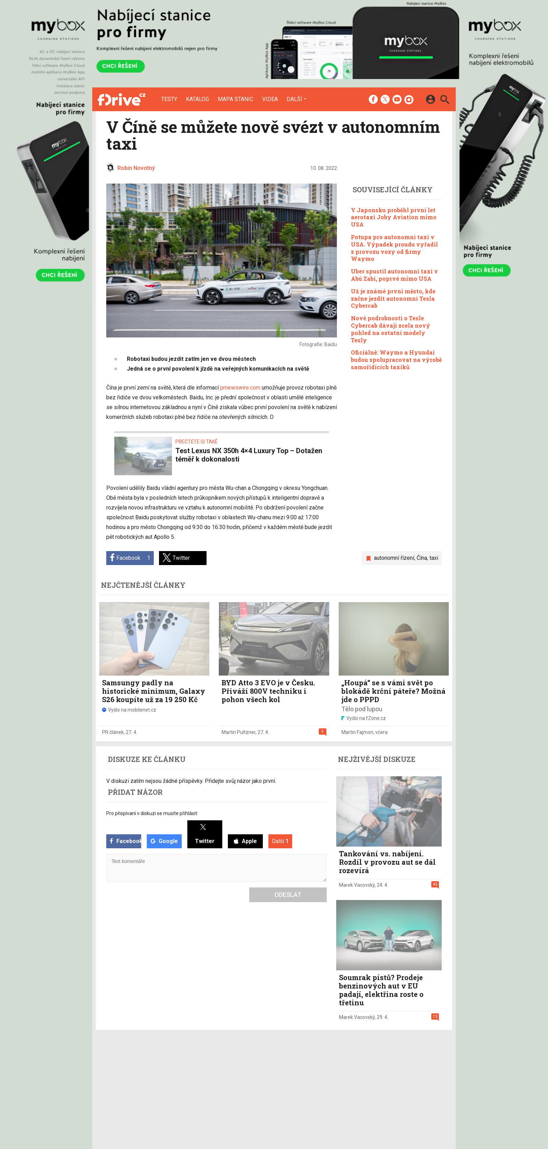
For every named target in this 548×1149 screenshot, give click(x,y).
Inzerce (257, 1074)
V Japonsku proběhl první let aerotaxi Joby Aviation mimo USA (394, 217)
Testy (169, 99)
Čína (422, 558)
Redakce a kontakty (270, 1065)
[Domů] (121, 99)
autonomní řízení (394, 558)
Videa (270, 99)
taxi (434, 558)
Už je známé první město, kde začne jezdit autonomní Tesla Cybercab (393, 298)
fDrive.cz (309, 1074)
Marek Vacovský (357, 885)
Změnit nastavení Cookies (378, 1074)
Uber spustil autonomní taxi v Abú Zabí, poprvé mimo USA (394, 274)
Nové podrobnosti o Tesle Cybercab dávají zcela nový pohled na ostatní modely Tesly (390, 328)
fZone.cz (309, 1083)
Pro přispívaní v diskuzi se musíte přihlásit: (152, 813)
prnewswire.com (240, 387)
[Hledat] (445, 100)
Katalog (197, 99)
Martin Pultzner (238, 732)
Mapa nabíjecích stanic (216, 1083)
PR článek (113, 732)
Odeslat (288, 894)
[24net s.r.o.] (436, 1115)
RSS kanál (259, 1083)
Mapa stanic (235, 99)
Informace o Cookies (372, 1065)
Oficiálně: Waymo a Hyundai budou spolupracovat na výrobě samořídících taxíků (396, 360)
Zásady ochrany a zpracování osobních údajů (400, 1083)
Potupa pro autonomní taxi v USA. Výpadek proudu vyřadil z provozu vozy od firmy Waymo (394, 247)
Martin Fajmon (357, 732)
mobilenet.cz (313, 1065)
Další (294, 99)
